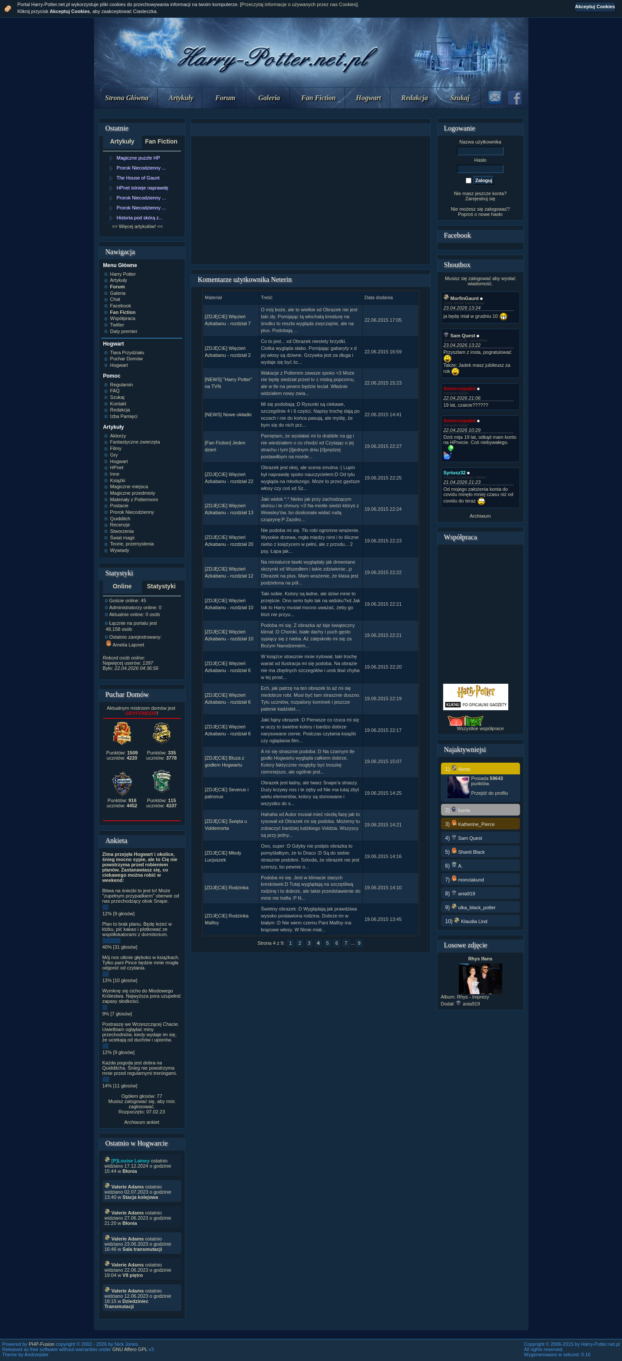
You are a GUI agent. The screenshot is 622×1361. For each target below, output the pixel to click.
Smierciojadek (460, 388)
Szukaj (459, 97)
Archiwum (480, 516)
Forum (225, 97)
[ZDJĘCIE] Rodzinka (227, 887)
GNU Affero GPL (130, 1349)
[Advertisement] (311, 200)
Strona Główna (126, 97)
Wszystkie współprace (480, 728)
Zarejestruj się (480, 198)
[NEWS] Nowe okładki (228, 414)
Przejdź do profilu (489, 793)
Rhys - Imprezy (473, 996)
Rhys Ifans (480, 958)
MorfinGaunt (461, 298)
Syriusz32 (455, 472)
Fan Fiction (318, 97)
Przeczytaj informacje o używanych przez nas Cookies (298, 4)
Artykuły (181, 97)
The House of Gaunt (138, 177)
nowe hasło (490, 214)
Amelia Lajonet (125, 644)
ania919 (468, 1003)
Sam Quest (459, 335)
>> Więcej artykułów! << (137, 226)
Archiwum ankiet (141, 1122)
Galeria (269, 97)
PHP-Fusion (41, 1344)
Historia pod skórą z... (140, 217)
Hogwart (368, 97)
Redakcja (414, 97)
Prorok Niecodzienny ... (141, 167)
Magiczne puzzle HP (138, 157)
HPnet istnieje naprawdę (142, 187)
